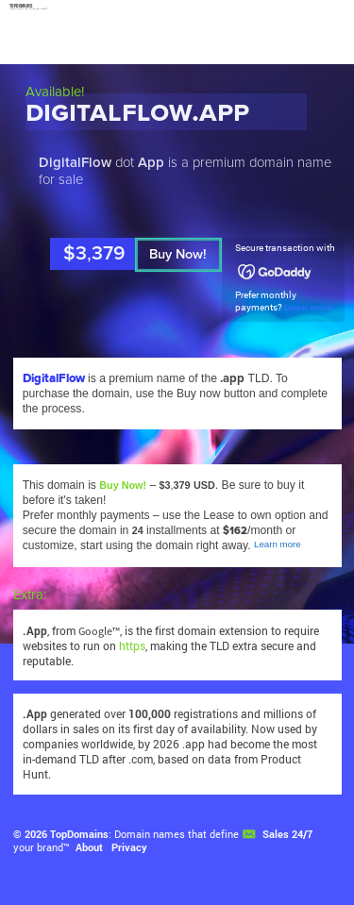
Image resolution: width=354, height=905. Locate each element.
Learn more (308, 307)
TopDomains (79, 834)
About (89, 847)
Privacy (129, 847)
